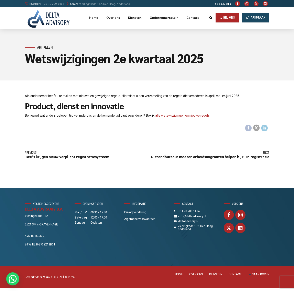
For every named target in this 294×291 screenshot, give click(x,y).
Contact (192, 17)
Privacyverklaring (135, 212)
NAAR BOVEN (260, 274)
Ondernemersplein (164, 17)
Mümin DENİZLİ (53, 277)
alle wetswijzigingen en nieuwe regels (182, 115)
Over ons (113, 17)
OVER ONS (196, 274)
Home (93, 17)
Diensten (135, 17)
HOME (179, 274)
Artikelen (45, 47)
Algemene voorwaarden (139, 219)
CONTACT (235, 274)
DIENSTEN (215, 274)
